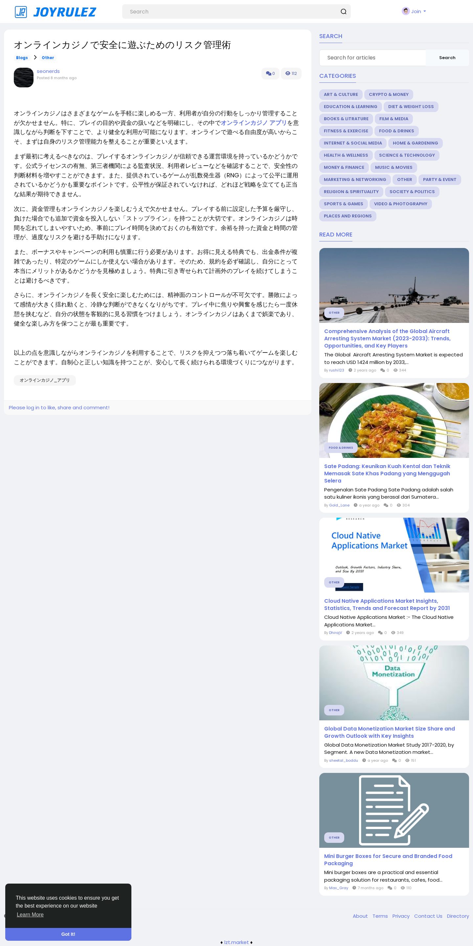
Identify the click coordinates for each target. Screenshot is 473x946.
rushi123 (336, 370)
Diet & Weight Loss (411, 106)
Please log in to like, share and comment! (59, 407)
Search (447, 58)
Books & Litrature (346, 119)
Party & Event (440, 179)
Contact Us (429, 915)
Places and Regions (348, 216)
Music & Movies (394, 167)
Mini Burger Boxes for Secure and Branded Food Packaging (388, 860)
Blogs (22, 57)
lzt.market (236, 942)
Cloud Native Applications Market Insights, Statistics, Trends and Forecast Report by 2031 (387, 604)
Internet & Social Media (353, 143)
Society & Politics (412, 192)
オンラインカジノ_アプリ (45, 380)
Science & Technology (407, 155)
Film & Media (393, 119)
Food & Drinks (396, 131)
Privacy (402, 915)
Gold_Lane (339, 505)
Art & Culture (341, 94)
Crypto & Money (389, 94)
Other (48, 57)
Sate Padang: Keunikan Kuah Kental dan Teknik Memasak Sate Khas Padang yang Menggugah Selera (387, 473)
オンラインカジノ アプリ (254, 123)
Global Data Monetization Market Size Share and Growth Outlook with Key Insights (389, 732)
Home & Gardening (415, 143)
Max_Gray (338, 887)
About (361, 915)
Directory (458, 915)
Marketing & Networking (355, 179)
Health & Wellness (346, 155)
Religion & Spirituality (351, 192)
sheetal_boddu (343, 760)
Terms (380, 915)
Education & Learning (350, 106)
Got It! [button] (68, 934)
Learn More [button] (30, 914)
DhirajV (335, 632)
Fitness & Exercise (346, 131)
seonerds (48, 71)
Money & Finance (344, 167)
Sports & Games (343, 204)
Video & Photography (400, 204)
